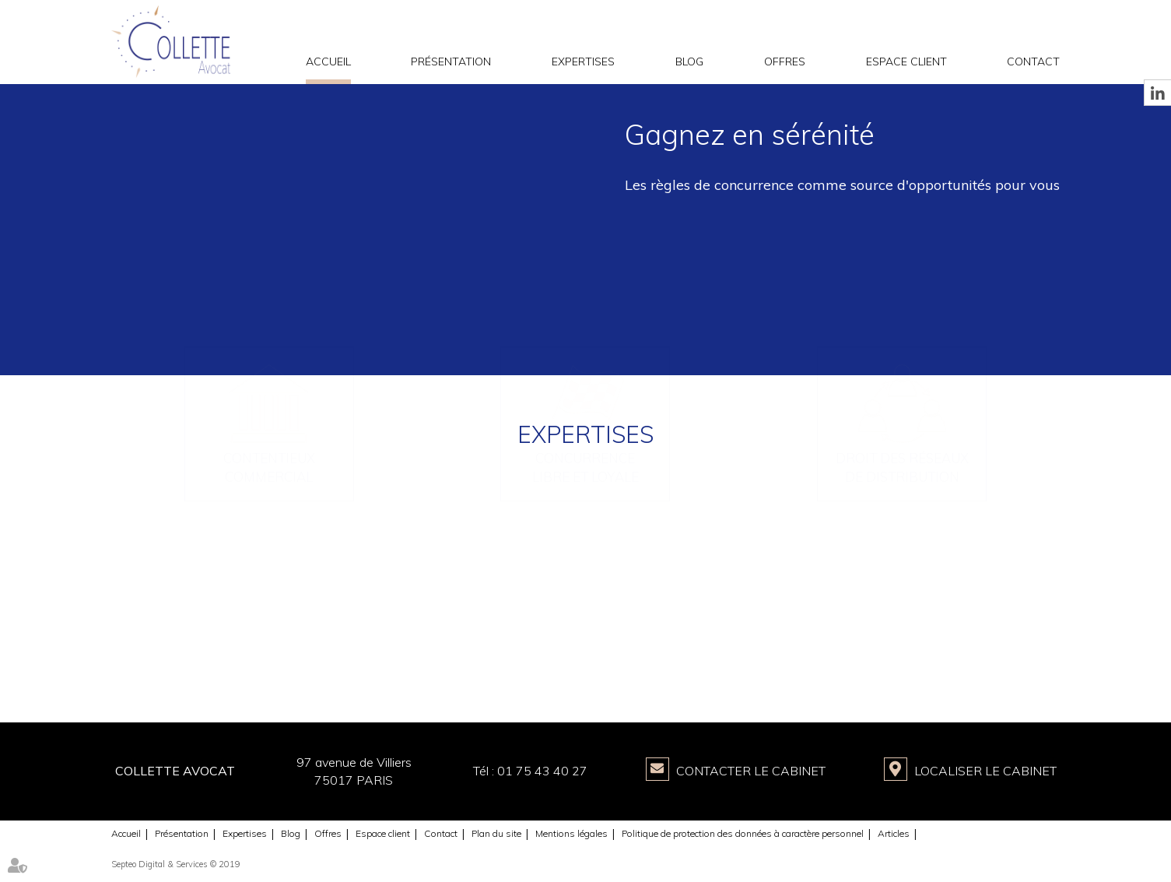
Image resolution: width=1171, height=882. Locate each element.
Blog (689, 61)
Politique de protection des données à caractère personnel (743, 833)
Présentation (451, 61)
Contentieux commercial (269, 618)
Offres (784, 61)
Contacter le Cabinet (751, 770)
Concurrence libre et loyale (585, 618)
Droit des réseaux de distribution (902, 618)
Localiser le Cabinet (985, 770)
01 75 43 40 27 (542, 770)
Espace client (906, 61)
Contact (1033, 61)
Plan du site (496, 833)
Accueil (328, 61)
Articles (894, 833)
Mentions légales (571, 833)
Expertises (583, 61)
